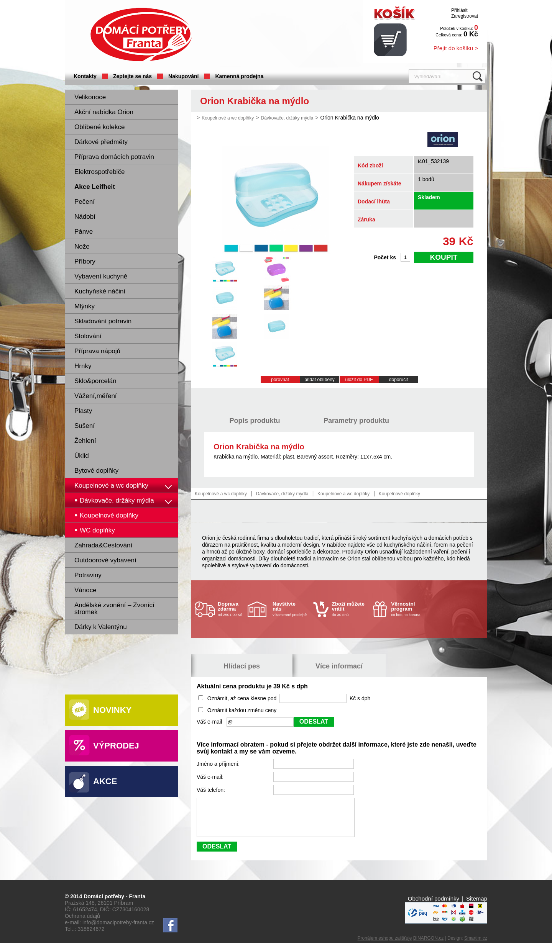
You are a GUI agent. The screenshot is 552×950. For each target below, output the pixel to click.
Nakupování (183, 76)
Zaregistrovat (464, 16)
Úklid (81, 455)
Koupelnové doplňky (399, 493)
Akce (105, 781)
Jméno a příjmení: (219, 764)
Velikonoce (90, 97)
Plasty (83, 410)
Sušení (84, 425)
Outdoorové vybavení (105, 560)
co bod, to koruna (409, 609)
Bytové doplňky (96, 470)
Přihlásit (459, 10)
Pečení (84, 201)
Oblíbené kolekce (99, 127)
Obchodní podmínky (433, 905)
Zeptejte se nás (132, 76)
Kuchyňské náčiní (99, 291)
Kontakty (85, 76)
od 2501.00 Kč (232, 609)
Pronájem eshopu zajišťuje (385, 945)
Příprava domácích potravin (114, 157)
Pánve (83, 231)
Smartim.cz (475, 945)
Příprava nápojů (97, 351)
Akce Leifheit (94, 186)
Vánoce (85, 590)
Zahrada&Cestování (103, 545)
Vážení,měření (95, 396)
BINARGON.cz (428, 945)
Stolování (88, 336)
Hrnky (82, 366)
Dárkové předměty (101, 142)
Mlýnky (84, 306)
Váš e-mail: (211, 777)
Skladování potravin (102, 321)
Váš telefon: (212, 790)
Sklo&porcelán (95, 381)
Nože (82, 246)
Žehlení (85, 440)
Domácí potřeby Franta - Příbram (141, 35)
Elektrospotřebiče (99, 171)
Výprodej (116, 745)
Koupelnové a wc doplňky (111, 485)
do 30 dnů (350, 609)
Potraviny (88, 575)
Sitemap (476, 905)
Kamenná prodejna (239, 76)
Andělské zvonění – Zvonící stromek (114, 608)
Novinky (112, 710)
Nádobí (84, 216)
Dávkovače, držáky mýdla (287, 118)
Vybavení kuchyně (100, 276)
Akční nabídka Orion (103, 112)
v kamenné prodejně (291, 609)
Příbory (84, 261)
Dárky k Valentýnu (100, 627)
